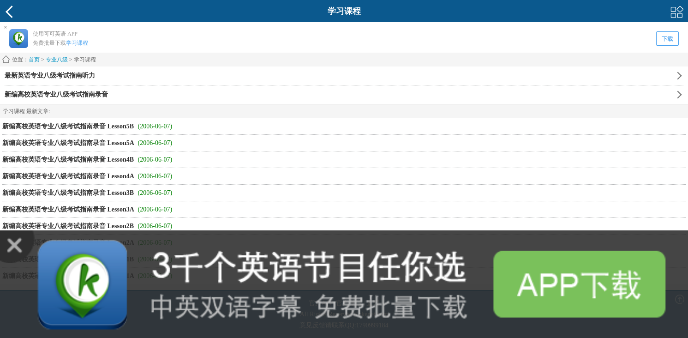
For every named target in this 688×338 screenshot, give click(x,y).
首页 (34, 59)
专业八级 (57, 59)
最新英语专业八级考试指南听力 (50, 75)
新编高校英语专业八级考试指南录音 (56, 94)
